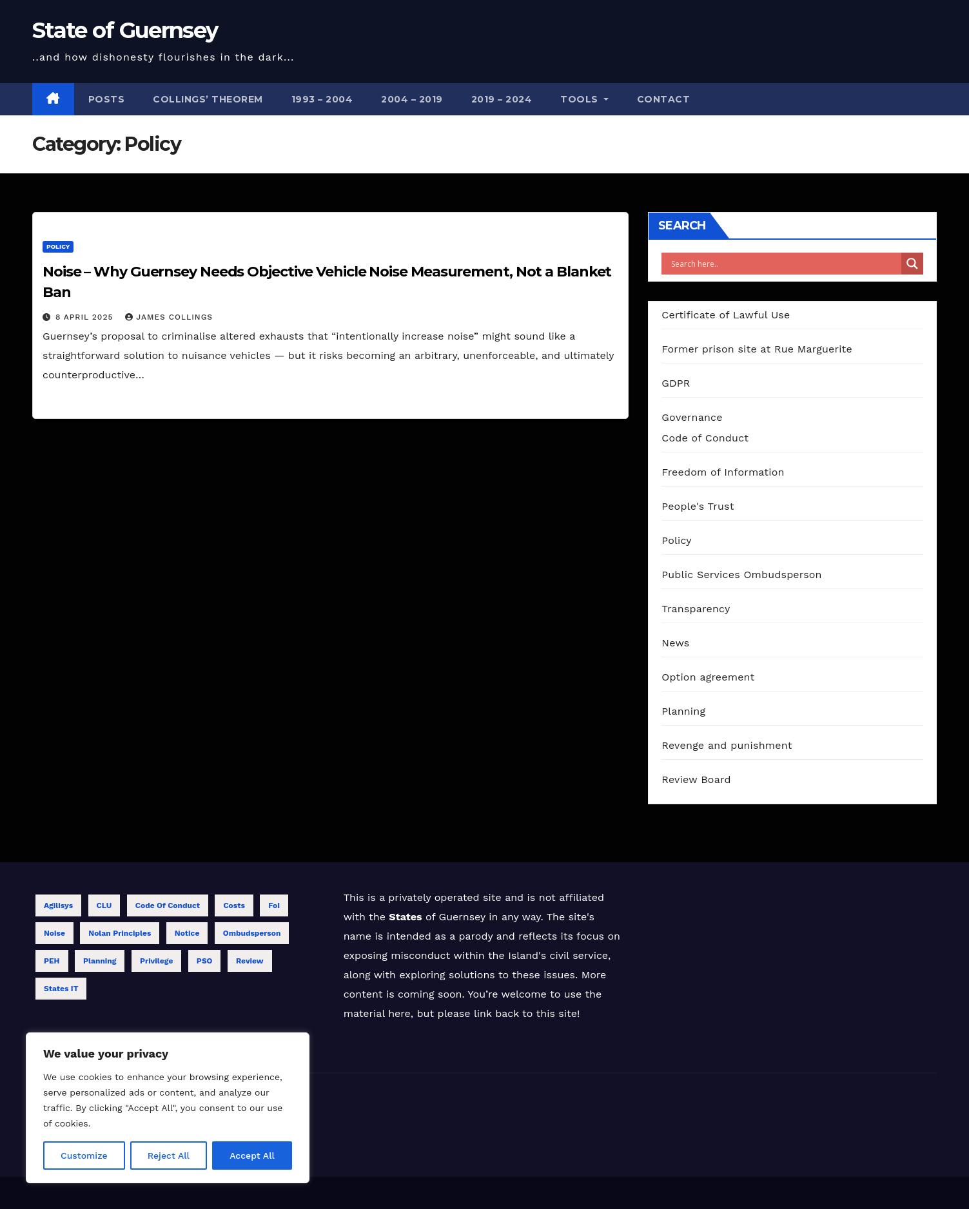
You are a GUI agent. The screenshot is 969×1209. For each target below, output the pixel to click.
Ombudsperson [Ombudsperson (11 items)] (252, 933)
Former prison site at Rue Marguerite (756, 349)
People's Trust (697, 506)
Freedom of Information (722, 472)
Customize (84, 1155)
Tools (584, 99)
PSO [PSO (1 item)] (205, 960)
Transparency (695, 609)
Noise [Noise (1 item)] (54, 933)
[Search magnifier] (912, 264)
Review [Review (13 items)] (250, 960)
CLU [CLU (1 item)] (104, 905)
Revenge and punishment (726, 745)
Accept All (252, 1155)
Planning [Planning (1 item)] (100, 960)
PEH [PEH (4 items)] (52, 960)
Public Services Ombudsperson (741, 574)
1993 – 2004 (322, 99)
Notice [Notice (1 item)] (187, 933)
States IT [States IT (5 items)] (61, 988)
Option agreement (707, 677)
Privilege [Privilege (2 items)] (156, 960)
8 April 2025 (85, 317)
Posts (106, 99)
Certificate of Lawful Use (725, 315)
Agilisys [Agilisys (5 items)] (58, 905)
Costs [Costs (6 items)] (233, 905)
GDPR (675, 383)
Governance (691, 417)
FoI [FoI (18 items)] (274, 905)
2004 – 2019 (412, 99)
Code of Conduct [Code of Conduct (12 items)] (167, 905)
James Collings (169, 317)
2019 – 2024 (502, 99)
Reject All (169, 1155)
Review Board (695, 779)
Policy (58, 246)
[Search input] (784, 264)
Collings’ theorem (208, 99)
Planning (683, 711)
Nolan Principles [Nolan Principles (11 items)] (119, 933)
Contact (663, 99)
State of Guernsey (124, 30)
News (675, 643)
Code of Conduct (705, 438)
